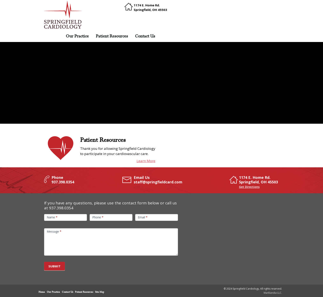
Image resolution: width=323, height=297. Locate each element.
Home (53, 36)
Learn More (146, 160)
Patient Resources (112, 36)
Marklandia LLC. (273, 293)
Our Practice (77, 36)
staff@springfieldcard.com (158, 181)
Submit (54, 266)
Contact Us (145, 36)
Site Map (99, 292)
